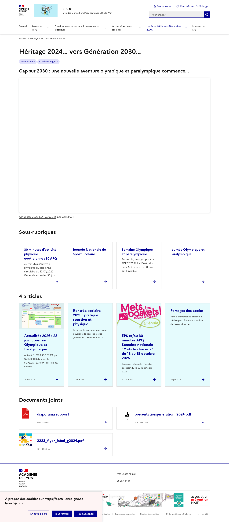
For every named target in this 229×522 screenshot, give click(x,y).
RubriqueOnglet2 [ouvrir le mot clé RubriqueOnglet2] (48, 61)
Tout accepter (85, 514)
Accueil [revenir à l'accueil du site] (23, 26)
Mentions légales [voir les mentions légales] (102, 514)
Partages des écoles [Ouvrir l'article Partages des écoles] (187, 310)
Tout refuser (62, 514)
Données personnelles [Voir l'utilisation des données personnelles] (124, 514)
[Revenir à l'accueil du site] (28, 478)
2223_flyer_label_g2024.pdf (60, 440)
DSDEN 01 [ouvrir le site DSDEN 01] (121, 481)
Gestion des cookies (149, 514)
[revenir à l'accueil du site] (87, 9)
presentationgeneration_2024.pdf (162, 414)
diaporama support (53, 414)
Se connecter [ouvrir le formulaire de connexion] (164, 6)
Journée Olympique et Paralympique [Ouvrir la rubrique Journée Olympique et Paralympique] (187, 251)
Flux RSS (204, 514)
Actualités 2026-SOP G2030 (36, 217)
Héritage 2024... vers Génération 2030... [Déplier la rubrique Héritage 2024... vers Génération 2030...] (164, 27)
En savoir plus (38, 514)
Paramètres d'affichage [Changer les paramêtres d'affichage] (194, 6)
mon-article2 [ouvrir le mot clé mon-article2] (28, 61)
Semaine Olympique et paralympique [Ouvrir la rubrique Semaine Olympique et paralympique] (137, 251)
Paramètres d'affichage (180, 514)
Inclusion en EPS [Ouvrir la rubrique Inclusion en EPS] (198, 27)
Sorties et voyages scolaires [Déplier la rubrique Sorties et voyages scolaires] (121, 27)
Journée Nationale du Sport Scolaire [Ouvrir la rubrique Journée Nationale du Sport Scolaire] (89, 251)
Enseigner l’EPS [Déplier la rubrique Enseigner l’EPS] (37, 27)
